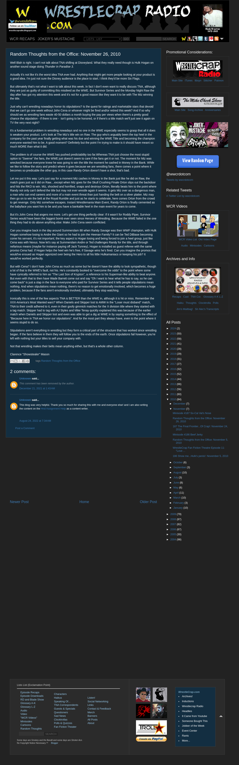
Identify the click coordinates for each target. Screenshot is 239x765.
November (179, 408)
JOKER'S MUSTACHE (56, 39)
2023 (173, 333)
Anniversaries (213, 110)
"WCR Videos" (28, 717)
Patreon (219, 80)
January (178, 507)
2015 (173, 374)
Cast (186, 296)
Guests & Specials (64, 708)
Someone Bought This (194, 721)
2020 (173, 348)
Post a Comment (25, 428)
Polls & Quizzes (63, 723)
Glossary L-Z (27, 706)
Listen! (91, 697)
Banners (92, 716)
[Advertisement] (83, 468)
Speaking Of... (62, 701)
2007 (173, 524)
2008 (173, 519)
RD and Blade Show (32, 699)
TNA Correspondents (66, 705)
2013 (173, 384)
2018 (173, 359)
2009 (173, 514)
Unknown (25, 378)
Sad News (60, 716)
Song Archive (195, 110)
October (178, 462)
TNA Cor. (196, 296)
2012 (173, 389)
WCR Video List (188, 239)
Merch (91, 712)
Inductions (188, 701)
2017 (173, 364)
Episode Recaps (29, 692)
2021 (173, 343)
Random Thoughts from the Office (60, 360)
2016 (173, 369)
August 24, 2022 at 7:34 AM (35, 420)
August (177, 472)
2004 (173, 539)
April (176, 492)
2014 (173, 379)
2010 (173, 399)
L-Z (221, 296)
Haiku (180, 303)
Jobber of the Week (193, 725)
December (179, 403)
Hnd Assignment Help (53, 408)
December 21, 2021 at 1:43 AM (37, 388)
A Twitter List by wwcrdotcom (182, 196)
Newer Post (19, 502)
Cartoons (209, 245)
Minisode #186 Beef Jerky (188, 434)
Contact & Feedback (99, 708)
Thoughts (191, 303)
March (177, 497)
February (179, 502)
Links (91, 705)
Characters (60, 694)
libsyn (198, 80)
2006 (173, 529)
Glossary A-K (210, 296)
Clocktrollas (60, 719)
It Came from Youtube (194, 716)
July (176, 477)
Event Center (189, 730)
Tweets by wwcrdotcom (179, 179)
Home (84, 502)
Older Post (148, 502)
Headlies (187, 711)
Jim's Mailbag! (184, 309)
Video (23, 714)
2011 (173, 394)
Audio (184, 245)
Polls (215, 303)
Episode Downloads (31, 696)
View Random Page (197, 160)
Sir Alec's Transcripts (207, 309)
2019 (173, 353)
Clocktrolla (205, 303)
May (176, 487)
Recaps (176, 296)
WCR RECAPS (22, 39)
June (176, 482)
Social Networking (98, 701)
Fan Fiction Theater (65, 726)
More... (186, 740)
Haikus (58, 697)
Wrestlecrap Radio (192, 706)
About (91, 723)
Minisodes (196, 245)
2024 (173, 328)
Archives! (187, 696)
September (180, 467)
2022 (173, 338)
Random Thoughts (31, 728)
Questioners (61, 712)
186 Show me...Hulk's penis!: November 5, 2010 (200, 456)
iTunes (188, 80)
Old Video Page (207, 239)
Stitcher (208, 80)
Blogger (54, 743)
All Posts (93, 719)
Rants (185, 735)
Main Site (177, 80)
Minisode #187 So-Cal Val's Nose (192, 413)
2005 (173, 534)
